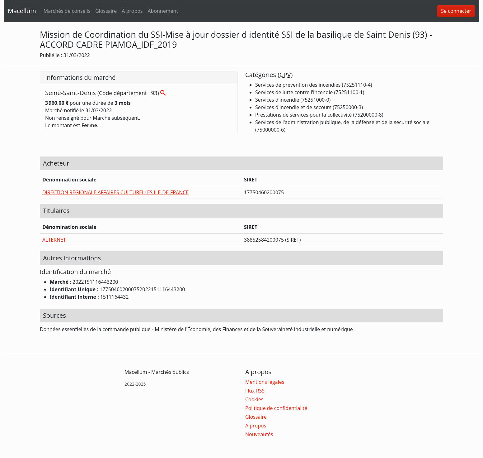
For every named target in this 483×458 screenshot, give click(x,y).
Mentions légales (264, 381)
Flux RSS (255, 390)
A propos (132, 10)
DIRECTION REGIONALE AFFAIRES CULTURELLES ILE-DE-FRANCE (115, 192)
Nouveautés (259, 434)
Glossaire (106, 10)
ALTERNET (54, 239)
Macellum (22, 11)
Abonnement (163, 10)
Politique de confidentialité (276, 408)
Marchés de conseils (67, 10)
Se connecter (456, 10)
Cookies (254, 399)
